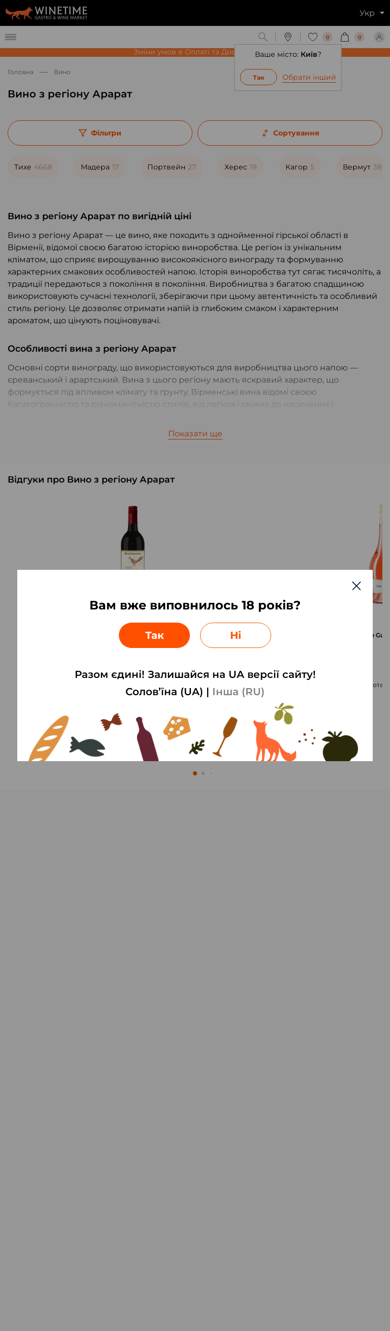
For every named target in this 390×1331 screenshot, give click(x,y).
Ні (235, 635)
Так (154, 635)
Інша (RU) (238, 692)
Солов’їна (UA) (164, 692)
